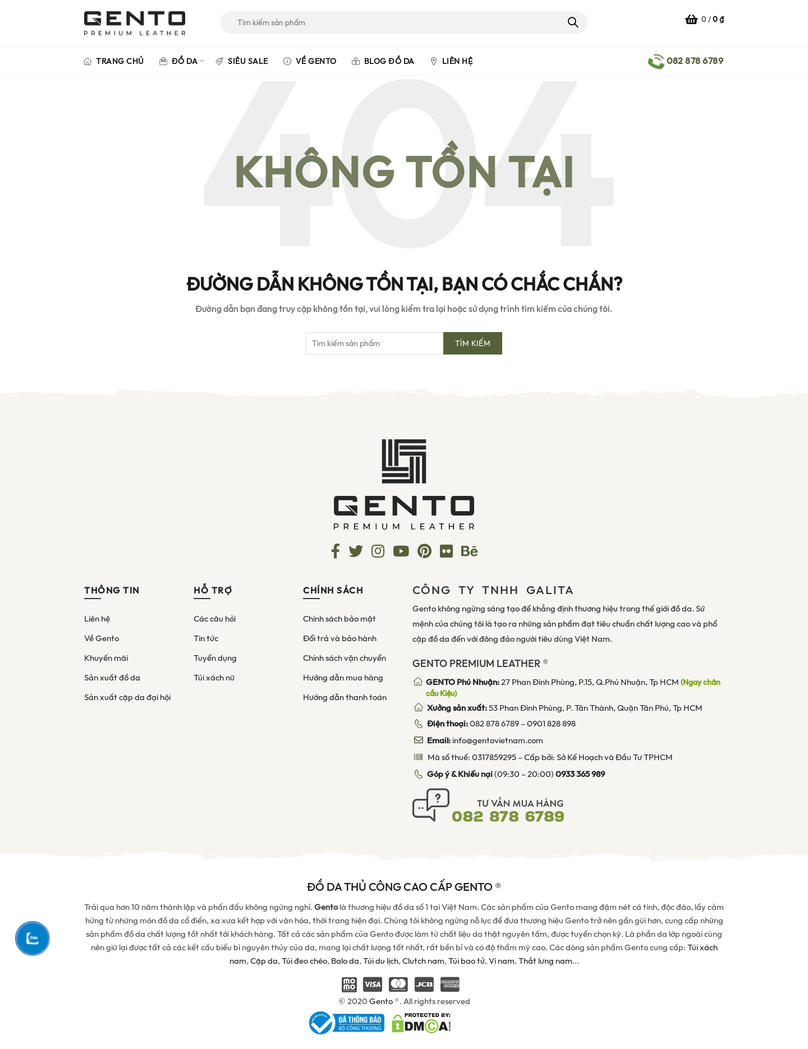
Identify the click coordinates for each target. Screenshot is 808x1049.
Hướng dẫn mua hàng (343, 677)
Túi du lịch (380, 961)
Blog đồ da (383, 61)
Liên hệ (451, 61)
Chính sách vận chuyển (344, 658)
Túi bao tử (466, 961)
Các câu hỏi (215, 619)
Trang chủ (114, 61)
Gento (381, 1001)
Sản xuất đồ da (112, 677)
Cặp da (264, 961)
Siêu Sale (241, 61)
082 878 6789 (494, 723)
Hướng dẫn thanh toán (345, 697)
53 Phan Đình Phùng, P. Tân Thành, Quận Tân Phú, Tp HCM (565, 708)
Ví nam (502, 961)
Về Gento (310, 61)
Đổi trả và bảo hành (340, 638)
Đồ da (178, 61)
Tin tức (206, 638)
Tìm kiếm (572, 22)
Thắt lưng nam (545, 961)
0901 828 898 (551, 723)
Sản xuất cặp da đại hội (127, 697)
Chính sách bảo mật (339, 619)
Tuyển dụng (215, 658)
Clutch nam (423, 961)
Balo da (345, 961)
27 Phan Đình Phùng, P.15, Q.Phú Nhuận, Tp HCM (573, 688)
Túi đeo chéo (304, 961)
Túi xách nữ (214, 677)
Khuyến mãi (106, 658)
